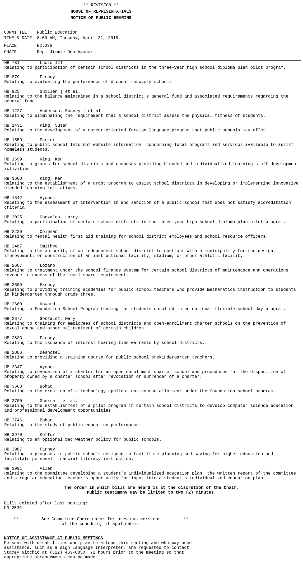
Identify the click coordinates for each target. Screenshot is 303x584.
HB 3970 (13, 435)
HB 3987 (13, 449)
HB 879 (12, 77)
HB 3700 (13, 401)
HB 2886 (13, 352)
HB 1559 (13, 140)
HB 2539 (13, 508)
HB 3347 (13, 367)
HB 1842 (13, 198)
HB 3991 (13, 468)
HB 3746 (13, 420)
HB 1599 (13, 159)
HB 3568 (13, 386)
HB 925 (12, 91)
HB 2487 (13, 246)
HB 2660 (13, 304)
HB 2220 (13, 231)
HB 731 (12, 63)
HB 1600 (13, 178)
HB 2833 (13, 338)
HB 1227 (13, 111)
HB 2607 (13, 265)
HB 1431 (13, 125)
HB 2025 (13, 217)
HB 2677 (13, 318)
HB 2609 (13, 285)
